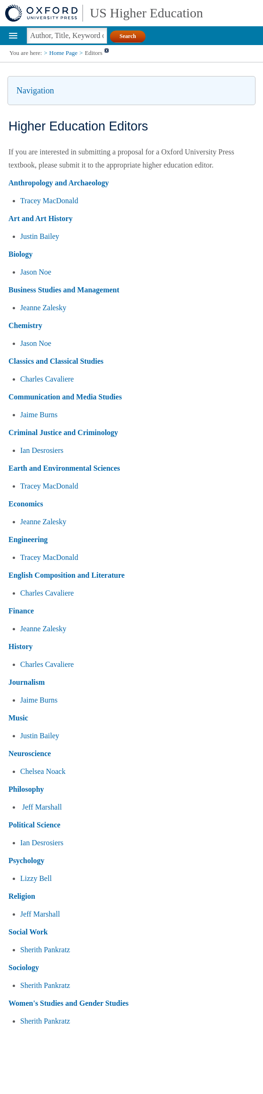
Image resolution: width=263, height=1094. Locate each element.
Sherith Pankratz (45, 950)
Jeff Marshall (42, 807)
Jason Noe (35, 272)
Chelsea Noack (42, 771)
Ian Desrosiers (41, 450)
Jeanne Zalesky (43, 308)
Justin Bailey (39, 236)
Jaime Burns (39, 415)
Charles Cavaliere (47, 379)
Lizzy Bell (36, 878)
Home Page (63, 52)
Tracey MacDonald (49, 201)
